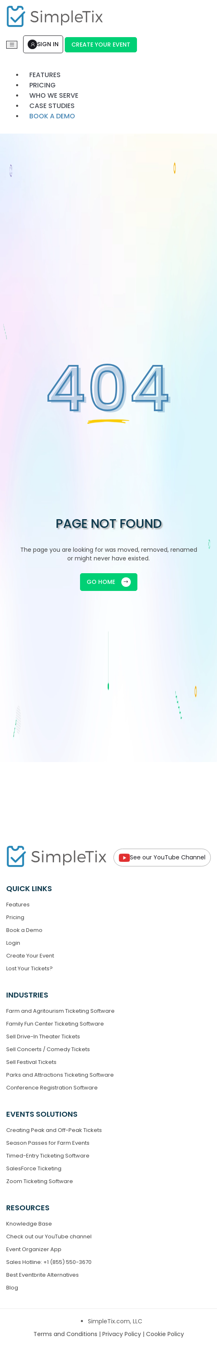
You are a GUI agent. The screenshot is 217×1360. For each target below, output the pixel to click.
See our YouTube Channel (162, 857)
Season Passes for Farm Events (48, 1143)
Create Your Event (100, 44)
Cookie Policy (165, 1334)
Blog (12, 1288)
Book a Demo (24, 930)
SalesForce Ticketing (33, 1168)
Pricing (15, 917)
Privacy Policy (122, 1334)
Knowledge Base (29, 1224)
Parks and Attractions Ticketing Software (60, 1075)
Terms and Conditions (66, 1334)
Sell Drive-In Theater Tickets (43, 1036)
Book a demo (52, 116)
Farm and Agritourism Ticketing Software (60, 1011)
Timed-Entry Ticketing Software (48, 1156)
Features (18, 904)
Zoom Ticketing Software (39, 1181)
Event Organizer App (33, 1249)
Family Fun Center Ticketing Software (55, 1024)
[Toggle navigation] (11, 45)
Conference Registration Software (52, 1088)
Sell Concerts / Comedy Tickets (48, 1049)
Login (13, 943)
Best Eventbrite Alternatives (42, 1275)
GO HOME (109, 582)
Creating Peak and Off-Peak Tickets (54, 1130)
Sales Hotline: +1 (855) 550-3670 (49, 1262)
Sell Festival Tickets (31, 1062)
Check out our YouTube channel (49, 1236)
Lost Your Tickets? (29, 968)
